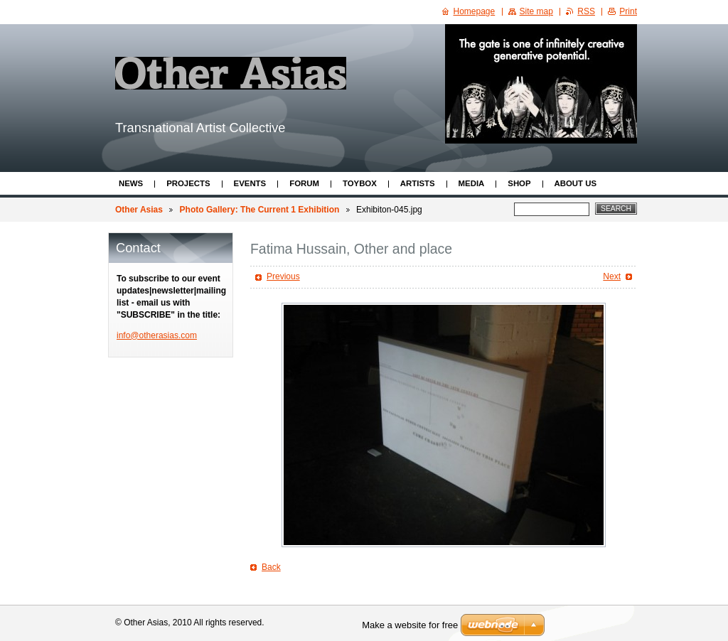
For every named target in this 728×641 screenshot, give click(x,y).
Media (472, 183)
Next (612, 276)
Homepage (475, 11)
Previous (283, 276)
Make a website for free (410, 625)
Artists (417, 183)
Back (271, 567)
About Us (575, 183)
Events (250, 183)
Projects (188, 183)
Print (628, 11)
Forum (304, 183)
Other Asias (139, 210)
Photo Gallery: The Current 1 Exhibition (260, 210)
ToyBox (360, 183)
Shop (519, 183)
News (131, 183)
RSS (586, 11)
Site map (536, 11)
